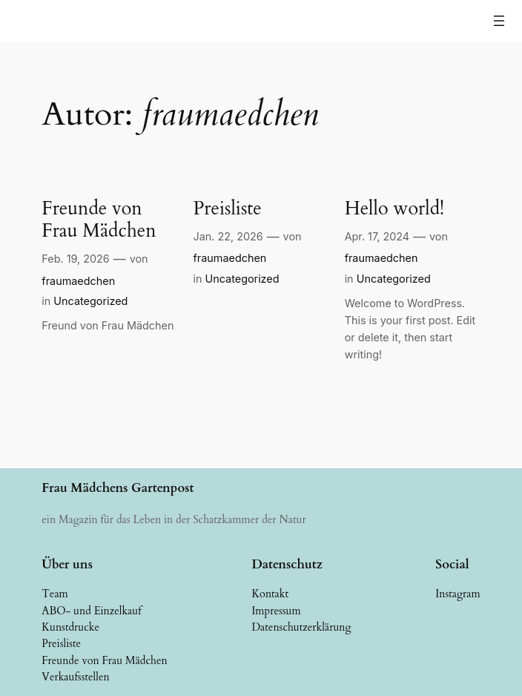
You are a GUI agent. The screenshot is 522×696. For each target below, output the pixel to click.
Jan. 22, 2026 (227, 236)
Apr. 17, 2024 (377, 236)
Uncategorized (90, 301)
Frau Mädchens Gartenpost (118, 487)
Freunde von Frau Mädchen (99, 219)
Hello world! (394, 208)
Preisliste (227, 208)
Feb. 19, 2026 (75, 258)
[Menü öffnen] (499, 21)
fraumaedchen (78, 281)
